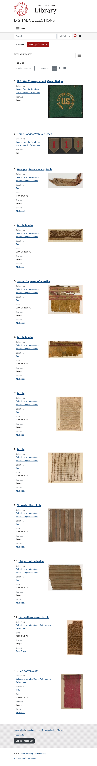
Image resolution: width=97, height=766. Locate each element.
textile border (25, 225)
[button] (38, 44)
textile (20, 393)
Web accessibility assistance (25, 758)
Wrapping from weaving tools (34, 169)
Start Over (20, 44)
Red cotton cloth (28, 671)
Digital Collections (34, 20)
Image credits (19, 735)
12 (42, 68)
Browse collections (49, 730)
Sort (23, 68)
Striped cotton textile (31, 561)
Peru (18, 188)
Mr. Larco (20, 267)
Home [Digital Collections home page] (16, 730)
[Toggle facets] (79, 55)
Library (45, 9)
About (22, 730)
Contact (61, 730)
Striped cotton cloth (29, 505)
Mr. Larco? (20, 211)
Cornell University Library (29, 753)
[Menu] (20, 28)
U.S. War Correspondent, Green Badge (40, 81)
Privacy (43, 753)
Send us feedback (24, 741)
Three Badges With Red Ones (34, 134)
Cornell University (21, 9)
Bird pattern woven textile (34, 617)
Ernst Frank (21, 651)
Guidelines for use (33, 730)
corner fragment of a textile (33, 281)
